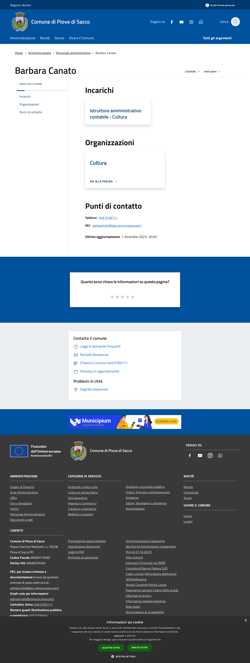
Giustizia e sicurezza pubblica (145, 486)
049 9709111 (108, 217)
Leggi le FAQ (76, 552)
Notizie (188, 487)
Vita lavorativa (77, 497)
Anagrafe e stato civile (83, 487)
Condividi (193, 71)
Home (19, 53)
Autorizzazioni (135, 508)
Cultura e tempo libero (83, 492)
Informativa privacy (139, 595)
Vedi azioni (213, 71)
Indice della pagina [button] (31, 84)
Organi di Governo (22, 487)
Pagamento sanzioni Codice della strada (152, 590)
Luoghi (188, 521)
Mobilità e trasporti (80, 514)
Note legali (133, 606)
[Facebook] (169, 21)
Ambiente (132, 497)
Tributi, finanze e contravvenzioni (148, 492)
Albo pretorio (134, 557)
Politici (14, 508)
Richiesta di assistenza (83, 557)
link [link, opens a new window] (159, 639)
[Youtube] (179, 21)
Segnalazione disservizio (84, 546)
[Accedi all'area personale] (220, 5)
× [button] (245, 620)
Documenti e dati (21, 519)
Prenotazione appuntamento (87, 541)
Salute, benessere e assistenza (146, 503)
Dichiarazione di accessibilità (145, 612)
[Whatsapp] (199, 21)
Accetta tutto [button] (111, 648)
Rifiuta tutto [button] (140, 647)
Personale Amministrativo (27, 514)
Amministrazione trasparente (145, 541)
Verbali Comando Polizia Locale (146, 584)
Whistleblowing (136, 579)
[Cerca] (235, 21)
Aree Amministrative (24, 492)
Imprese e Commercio (82, 503)
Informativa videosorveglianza (146, 601)
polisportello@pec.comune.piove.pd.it (117, 225)
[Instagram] (189, 21)
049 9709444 (38, 615)
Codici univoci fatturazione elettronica (151, 573)
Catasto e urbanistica (82, 508)
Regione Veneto (20, 5)
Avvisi (188, 497)
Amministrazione (39, 53)
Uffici (13, 497)
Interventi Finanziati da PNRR (145, 563)
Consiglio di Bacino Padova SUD (146, 568)
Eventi (188, 516)
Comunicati (191, 492)
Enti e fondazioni (21, 503)
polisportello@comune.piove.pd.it (32, 599)
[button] (125, 656)
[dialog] (125, 639)
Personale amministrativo (73, 53)
